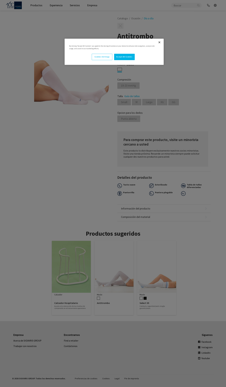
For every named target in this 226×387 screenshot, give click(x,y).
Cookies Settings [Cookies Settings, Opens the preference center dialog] (102, 57)
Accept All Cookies (124, 57)
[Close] (159, 42)
